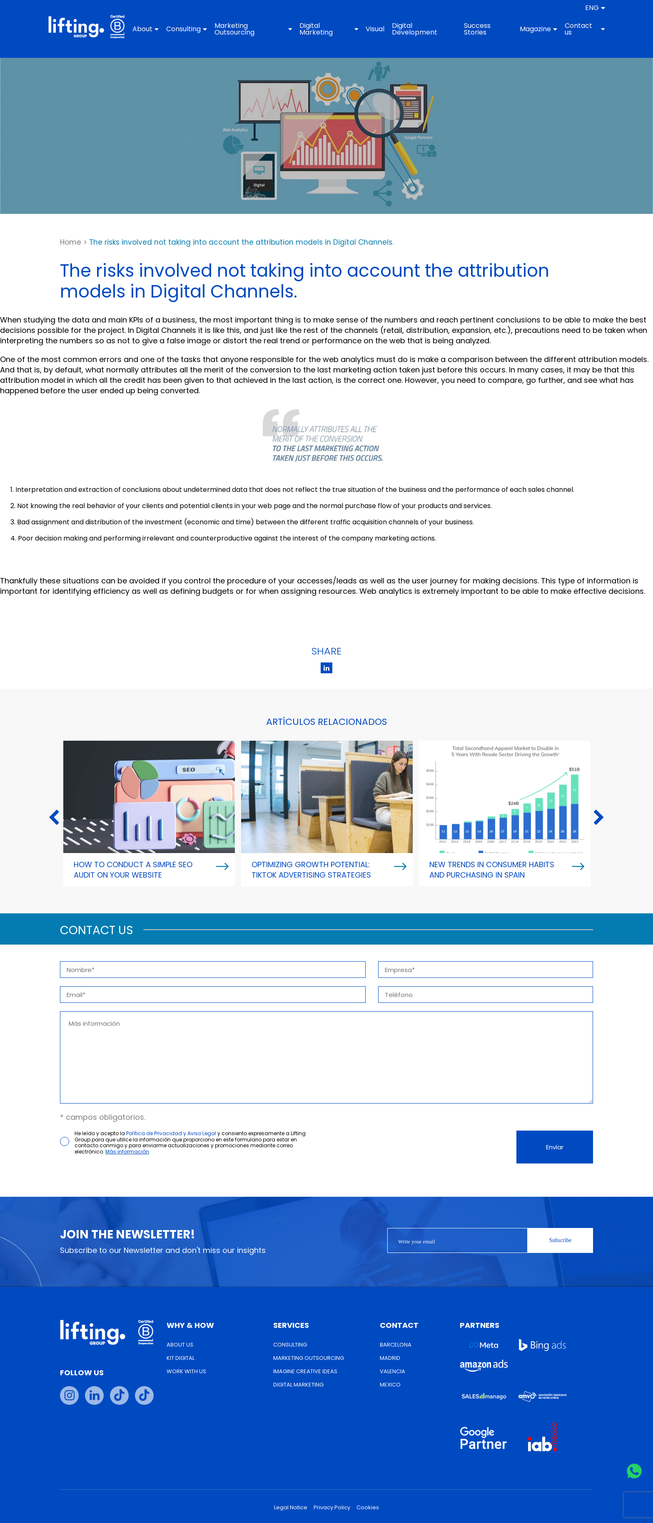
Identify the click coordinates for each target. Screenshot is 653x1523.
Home (70, 242)
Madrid (390, 1358)
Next (599, 818)
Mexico (390, 1385)
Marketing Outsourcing (261, 29)
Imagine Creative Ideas (305, 1371)
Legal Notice (290, 1507)
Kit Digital (180, 1358)
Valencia (392, 1371)
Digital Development (413, 29)
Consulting (197, 29)
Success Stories (469, 29)
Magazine (527, 29)
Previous (53, 818)
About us (180, 1345)
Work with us (186, 1371)
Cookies (367, 1507)
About (157, 29)
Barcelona (395, 1345)
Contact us (571, 29)
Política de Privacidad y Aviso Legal (171, 1133)
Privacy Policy (332, 1507)
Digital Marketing (330, 29)
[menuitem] (579, 7)
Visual (373, 29)
